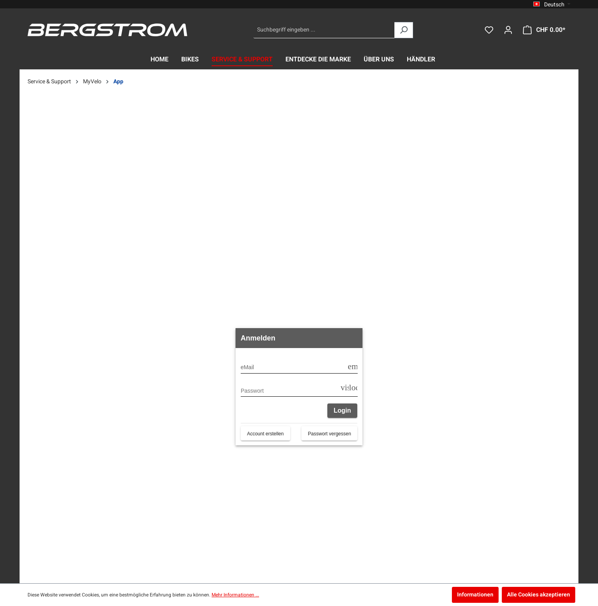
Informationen (475, 594)
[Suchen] (403, 30)
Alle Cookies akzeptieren (538, 594)
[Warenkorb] (544, 30)
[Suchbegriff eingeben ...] (324, 30)
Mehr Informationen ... (235, 594)
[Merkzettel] (489, 30)
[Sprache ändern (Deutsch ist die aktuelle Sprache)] (551, 4)
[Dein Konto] (508, 30)
